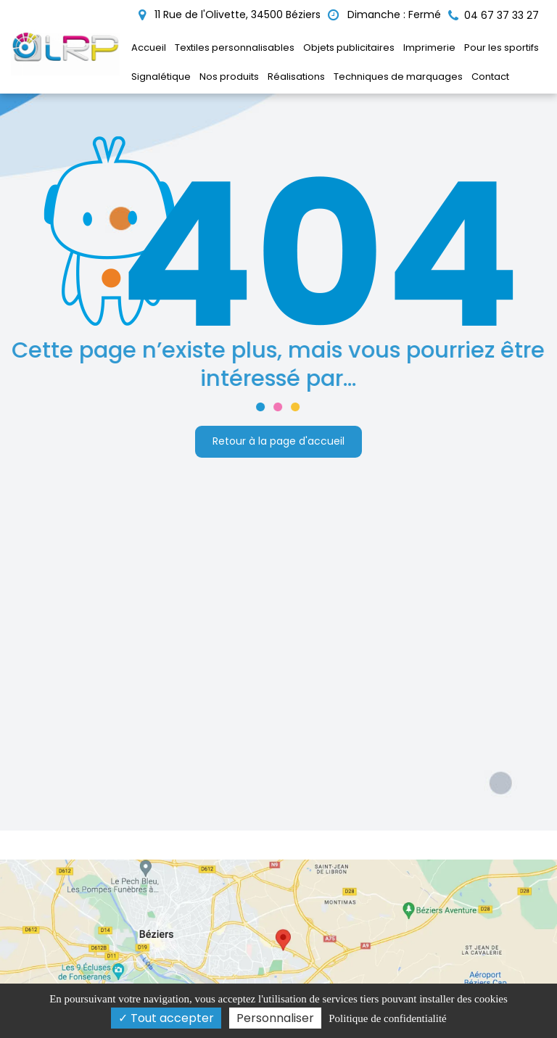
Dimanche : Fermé (384, 14)
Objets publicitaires (349, 47)
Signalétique (161, 76)
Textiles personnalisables (234, 47)
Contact (490, 76)
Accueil (148, 47)
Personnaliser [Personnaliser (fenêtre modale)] (275, 1018)
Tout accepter (166, 1018)
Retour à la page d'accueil (278, 438)
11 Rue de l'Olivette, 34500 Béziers (230, 14)
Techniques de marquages (398, 76)
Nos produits (229, 76)
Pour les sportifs (501, 47)
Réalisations (296, 76)
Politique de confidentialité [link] (387, 1018)
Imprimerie (429, 47)
